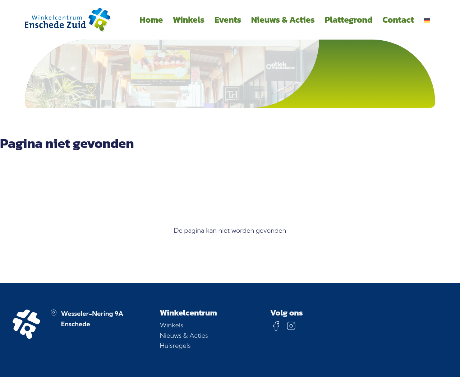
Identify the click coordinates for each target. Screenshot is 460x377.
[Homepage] (68, 20)
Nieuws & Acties (184, 335)
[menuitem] (427, 20)
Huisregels (175, 345)
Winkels (171, 325)
